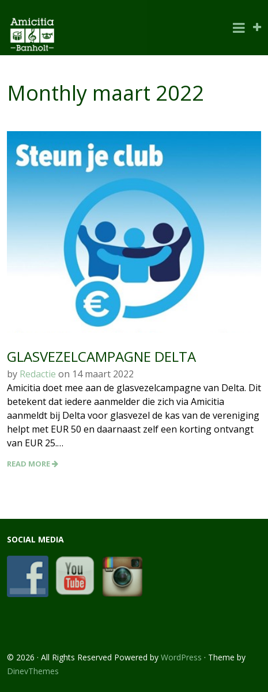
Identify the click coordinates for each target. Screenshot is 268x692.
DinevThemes (33, 671)
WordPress (181, 657)
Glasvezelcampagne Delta (101, 356)
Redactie (38, 374)
